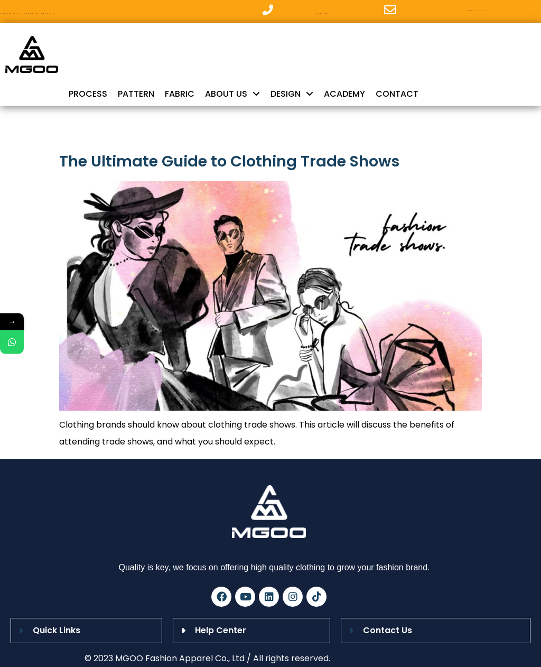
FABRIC (179, 94)
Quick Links (56, 630)
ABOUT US (232, 94)
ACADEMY (344, 94)
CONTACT (397, 94)
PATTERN (136, 94)
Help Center (220, 630)
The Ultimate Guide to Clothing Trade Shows (229, 161)
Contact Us (387, 630)
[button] (86, 630)
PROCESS (88, 94)
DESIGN (291, 94)
